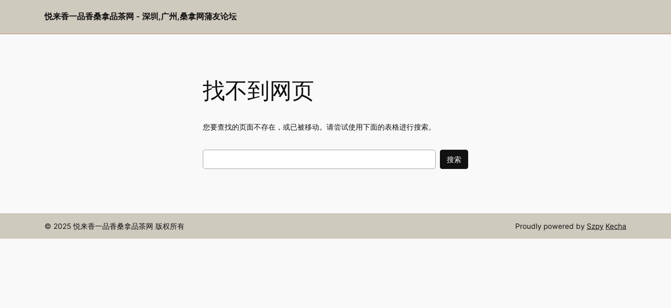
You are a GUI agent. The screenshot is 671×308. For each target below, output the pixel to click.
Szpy (595, 226)
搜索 (454, 159)
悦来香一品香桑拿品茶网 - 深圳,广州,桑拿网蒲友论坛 (141, 16)
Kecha (616, 226)
